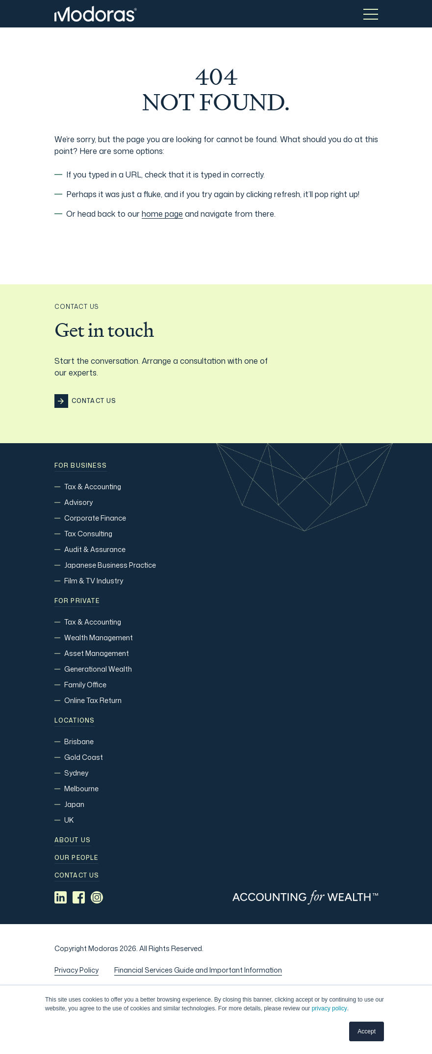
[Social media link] (60, 897)
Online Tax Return (93, 700)
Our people (76, 858)
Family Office (85, 684)
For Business (80, 466)
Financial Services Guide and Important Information (198, 970)
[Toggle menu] (370, 14)
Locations (74, 721)
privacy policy (329, 1008)
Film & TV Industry (93, 580)
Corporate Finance (95, 518)
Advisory (78, 502)
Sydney (76, 773)
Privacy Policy (76, 970)
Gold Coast (83, 757)
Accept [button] (366, 1031)
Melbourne (81, 788)
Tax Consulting (88, 533)
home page (162, 213)
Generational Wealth (98, 669)
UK (69, 820)
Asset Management (96, 653)
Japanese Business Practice (110, 565)
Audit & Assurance (95, 549)
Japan (74, 804)
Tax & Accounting (92, 486)
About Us (72, 840)
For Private (77, 601)
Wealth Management (98, 637)
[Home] (95, 14)
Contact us (77, 875)
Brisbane (79, 741)
